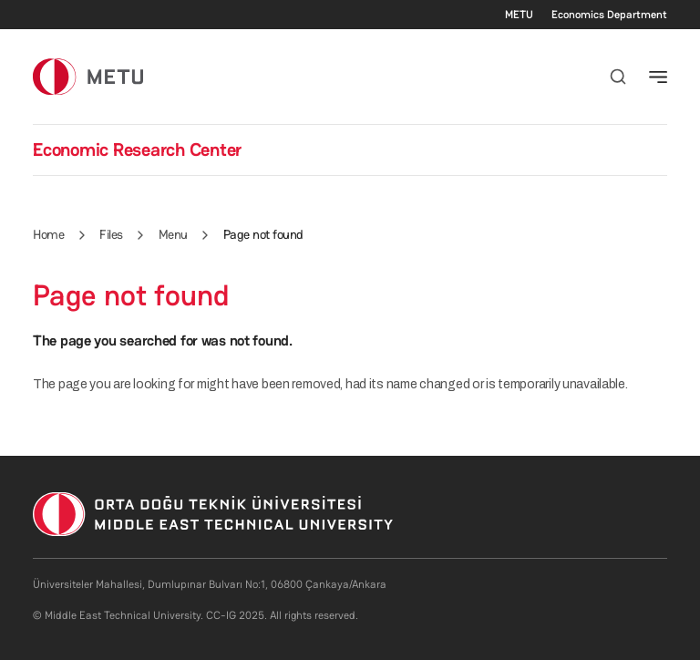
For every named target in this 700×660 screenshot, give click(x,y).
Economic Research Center (137, 149)
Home (48, 234)
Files (111, 234)
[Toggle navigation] (658, 77)
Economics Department (609, 14)
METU (519, 14)
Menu (173, 234)
